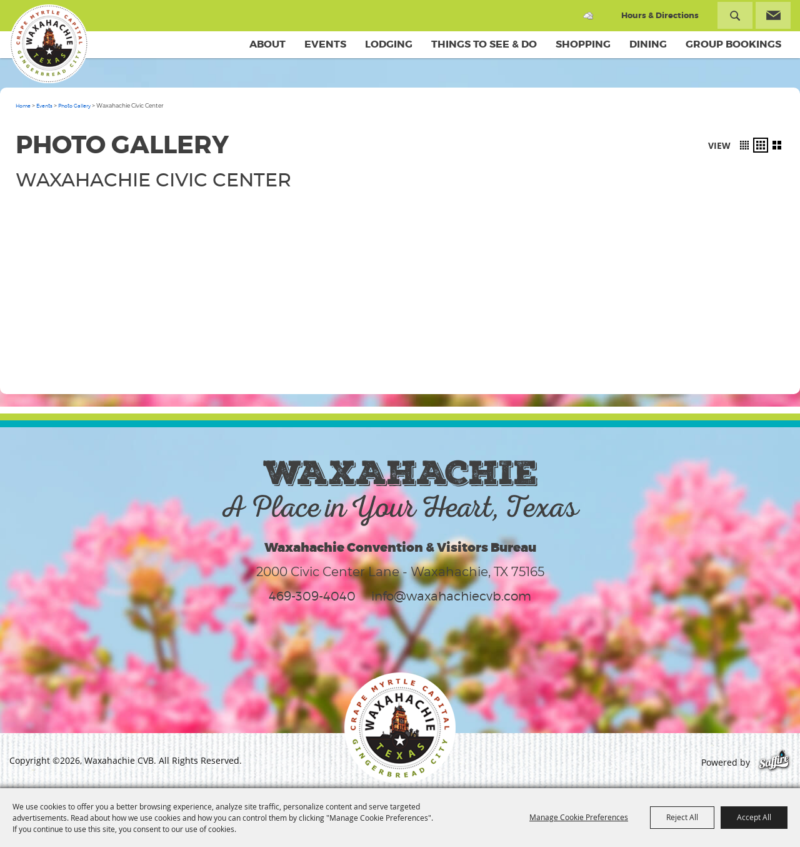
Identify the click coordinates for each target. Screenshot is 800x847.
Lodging (388, 44)
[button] (744, 145)
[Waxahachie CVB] (48, 43)
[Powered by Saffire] (774, 762)
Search (735, 15)
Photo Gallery (74, 106)
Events (325, 44)
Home (23, 106)
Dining (648, 44)
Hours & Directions (660, 15)
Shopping (583, 44)
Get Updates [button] (773, 15)
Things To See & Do (484, 44)
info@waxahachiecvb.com (451, 596)
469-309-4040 (312, 596)
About (267, 44)
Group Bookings (733, 44)
